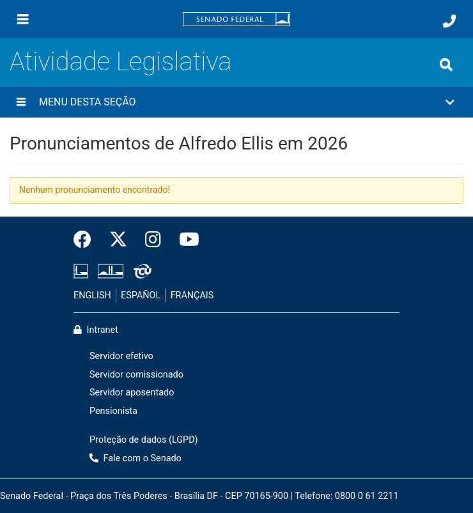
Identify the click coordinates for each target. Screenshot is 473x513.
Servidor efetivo (121, 356)
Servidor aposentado (131, 392)
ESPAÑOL (140, 295)
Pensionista (113, 411)
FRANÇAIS (192, 295)
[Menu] (23, 19)
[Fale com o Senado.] (449, 21)
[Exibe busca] (446, 64)
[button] (236, 102)
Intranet (96, 330)
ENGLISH (92, 295)
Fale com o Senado (135, 458)
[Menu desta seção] (21, 102)
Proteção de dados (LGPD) (143, 439)
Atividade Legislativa (120, 62)
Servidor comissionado (136, 374)
